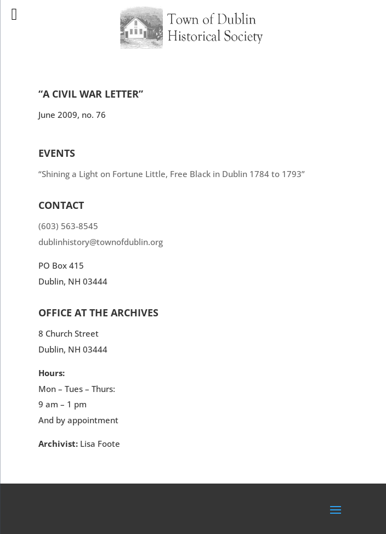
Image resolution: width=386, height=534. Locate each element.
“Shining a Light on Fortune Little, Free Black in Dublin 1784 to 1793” (171, 173)
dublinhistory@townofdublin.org (100, 241)
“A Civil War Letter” (90, 93)
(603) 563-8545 (68, 225)
